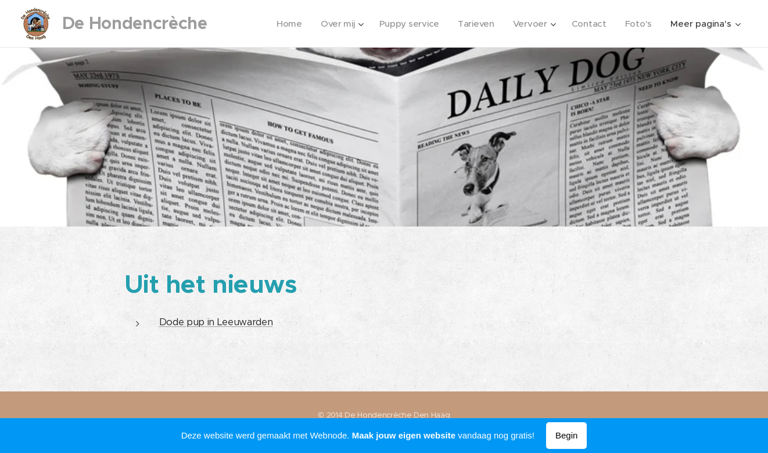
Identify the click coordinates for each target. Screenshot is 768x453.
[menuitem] (284, 23)
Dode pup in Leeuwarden (216, 322)
